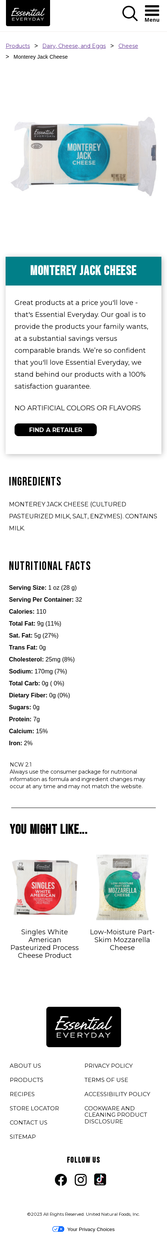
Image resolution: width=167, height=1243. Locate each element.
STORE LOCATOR (34, 1108)
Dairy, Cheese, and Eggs (74, 46)
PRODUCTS (26, 1079)
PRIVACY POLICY (108, 1067)
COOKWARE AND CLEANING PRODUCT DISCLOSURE (115, 1116)
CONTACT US (28, 1122)
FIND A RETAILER (55, 430)
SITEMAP (23, 1136)
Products (18, 46)
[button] (130, 19)
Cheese (128, 46)
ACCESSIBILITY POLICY (117, 1095)
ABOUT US (25, 1065)
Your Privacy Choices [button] (83, 1229)
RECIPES (22, 1094)
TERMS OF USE (106, 1081)
